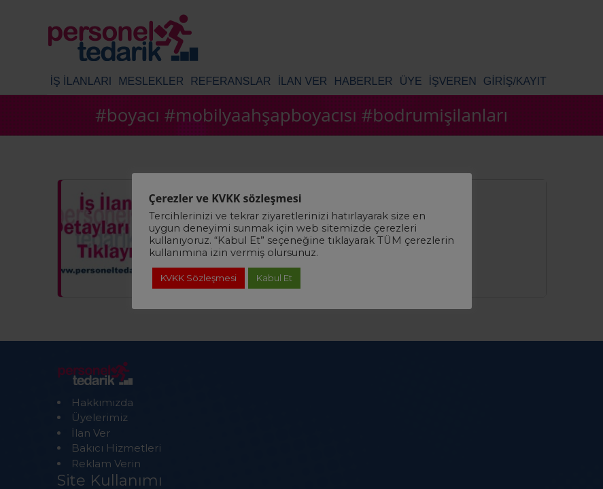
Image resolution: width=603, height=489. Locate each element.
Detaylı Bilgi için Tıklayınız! (301, 413)
